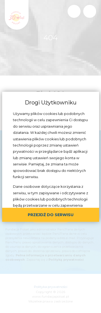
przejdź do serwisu (51, 214)
